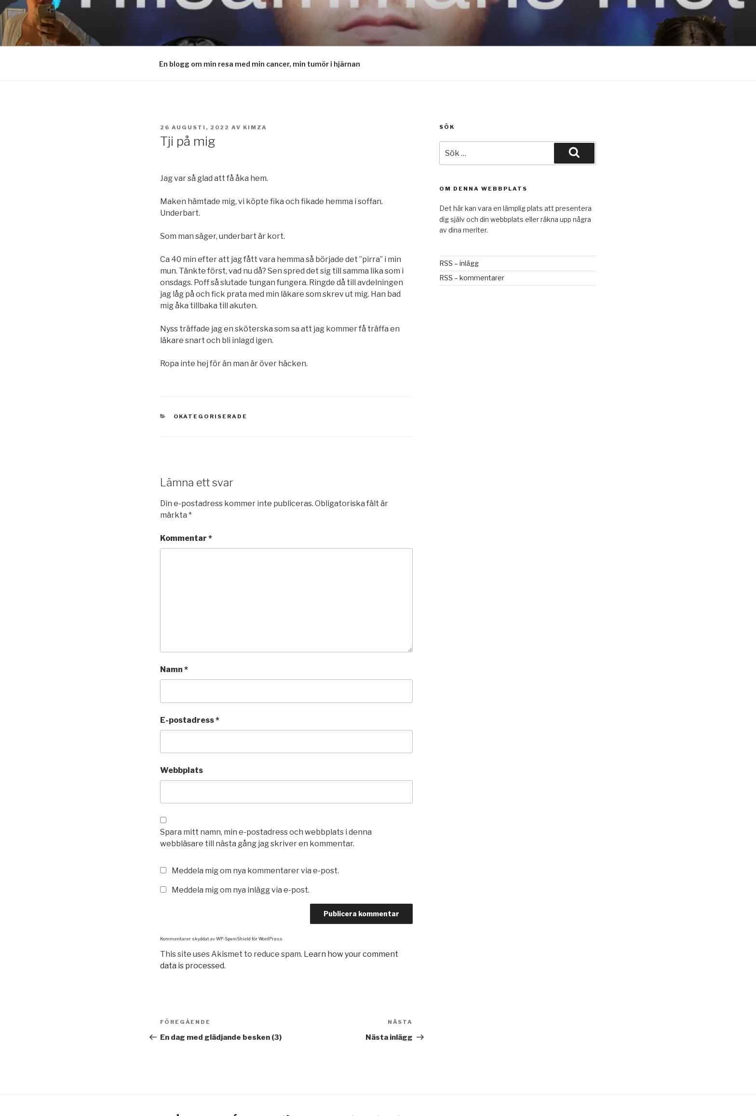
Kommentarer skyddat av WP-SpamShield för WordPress (221, 904)
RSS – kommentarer (471, 243)
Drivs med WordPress (381, 1084)
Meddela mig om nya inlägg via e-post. (241, 855)
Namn (174, 634)
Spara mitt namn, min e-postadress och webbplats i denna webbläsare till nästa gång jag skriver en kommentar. (266, 803)
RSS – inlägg (459, 228)
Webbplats (181, 735)
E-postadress (189, 685)
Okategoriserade (211, 381)
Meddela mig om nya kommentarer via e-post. (255, 835)
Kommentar (186, 503)
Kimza (255, 92)
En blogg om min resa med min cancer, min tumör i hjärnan (259, 29)
